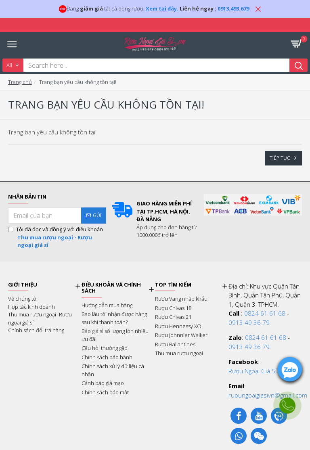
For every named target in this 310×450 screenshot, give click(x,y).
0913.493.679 (233, 8)
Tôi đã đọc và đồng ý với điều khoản (57, 237)
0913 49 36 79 (249, 322)
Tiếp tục (280, 158)
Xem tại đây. (162, 8)
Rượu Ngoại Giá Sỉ (252, 371)
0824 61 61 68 (264, 313)
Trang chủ (20, 82)
